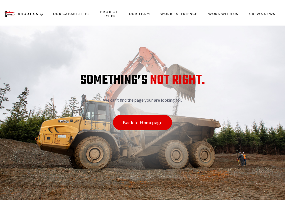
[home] (9, 14)
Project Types (109, 14)
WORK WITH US (223, 14)
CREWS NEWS (262, 14)
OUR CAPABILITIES (71, 14)
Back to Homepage (142, 122)
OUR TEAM (139, 14)
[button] (33, 13)
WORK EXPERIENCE (179, 14)
